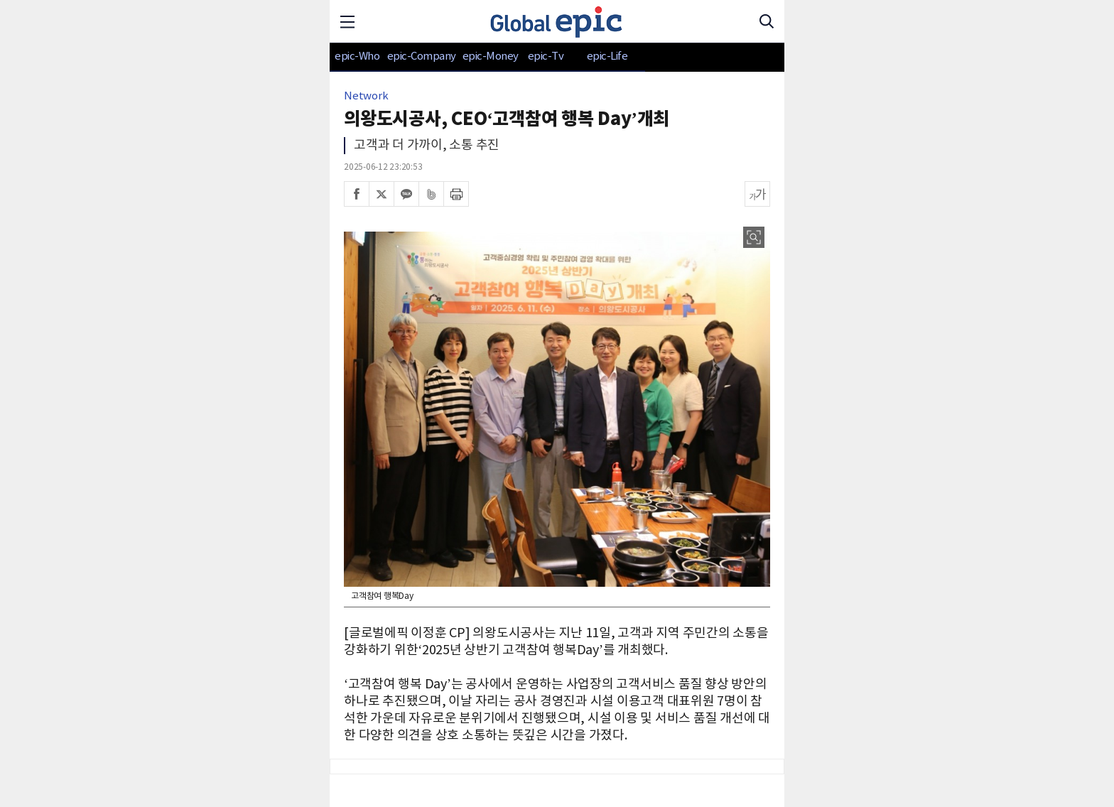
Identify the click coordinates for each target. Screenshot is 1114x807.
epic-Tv (546, 56)
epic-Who (357, 56)
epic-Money (491, 56)
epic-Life (607, 56)
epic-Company (421, 56)
